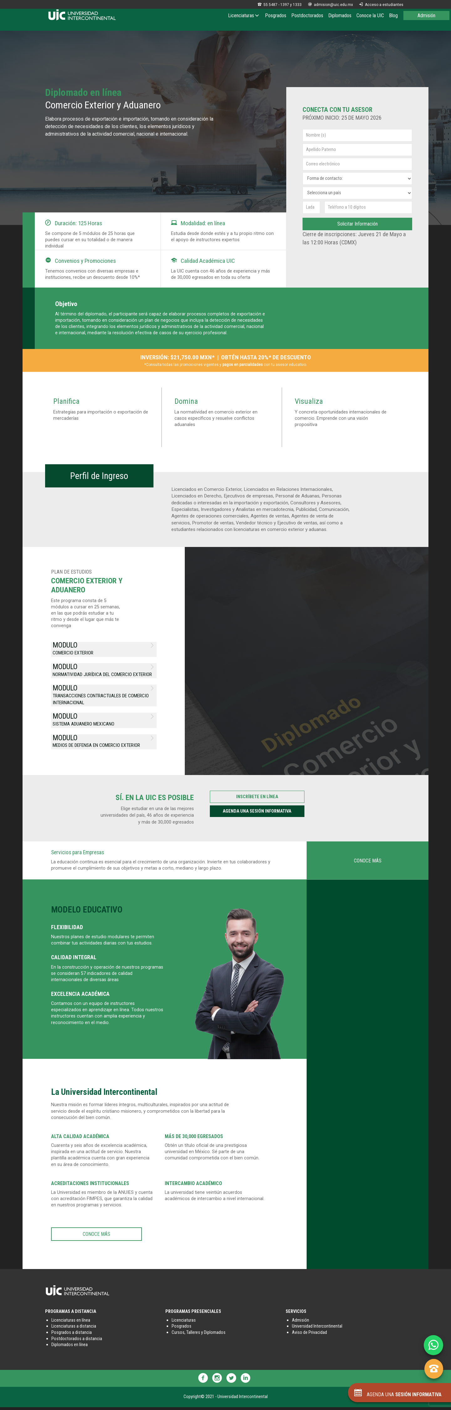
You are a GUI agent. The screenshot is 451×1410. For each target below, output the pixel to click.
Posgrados (275, 15)
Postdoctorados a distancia (76, 1341)
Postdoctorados (307, 15)
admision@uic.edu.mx (330, 5)
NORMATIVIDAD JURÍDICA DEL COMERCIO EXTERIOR (104, 669)
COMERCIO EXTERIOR (104, 647)
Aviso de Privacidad (309, 1335)
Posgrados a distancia (71, 1335)
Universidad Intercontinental (317, 1329)
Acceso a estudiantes (381, 5)
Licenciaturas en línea (70, 1322)
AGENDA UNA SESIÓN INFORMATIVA (257, 814)
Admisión (426, 15)
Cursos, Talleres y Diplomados (199, 1335)
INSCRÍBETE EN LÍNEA (257, 799)
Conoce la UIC (370, 15)
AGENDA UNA (398, 1394)
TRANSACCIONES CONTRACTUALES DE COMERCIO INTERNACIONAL (104, 694)
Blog (393, 15)
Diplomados (339, 15)
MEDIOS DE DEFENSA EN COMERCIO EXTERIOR (104, 741)
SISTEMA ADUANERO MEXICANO (104, 719)
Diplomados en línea (69, 1347)
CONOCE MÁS (367, 863)
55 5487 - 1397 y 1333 (280, 5)
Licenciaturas (244, 15)
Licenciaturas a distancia (73, 1329)
